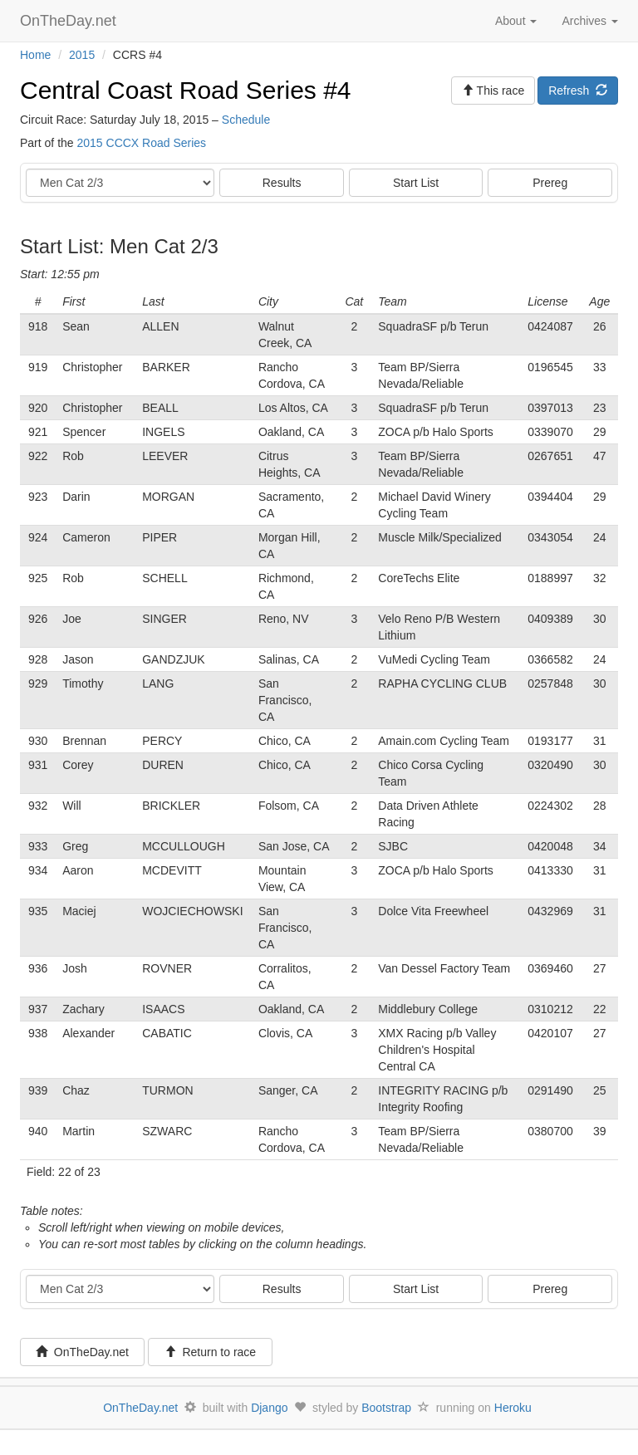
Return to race (210, 1352)
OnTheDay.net (70, 20)
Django (269, 1407)
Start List (416, 182)
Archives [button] (590, 20)
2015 (82, 54)
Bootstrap (386, 1407)
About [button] (516, 20)
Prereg (549, 182)
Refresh (577, 90)
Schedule (246, 119)
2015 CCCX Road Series (141, 142)
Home (35, 54)
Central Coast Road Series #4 (185, 90)
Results (282, 182)
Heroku (513, 1407)
